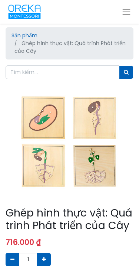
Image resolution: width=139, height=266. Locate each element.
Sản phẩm (24, 35)
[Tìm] (126, 72)
